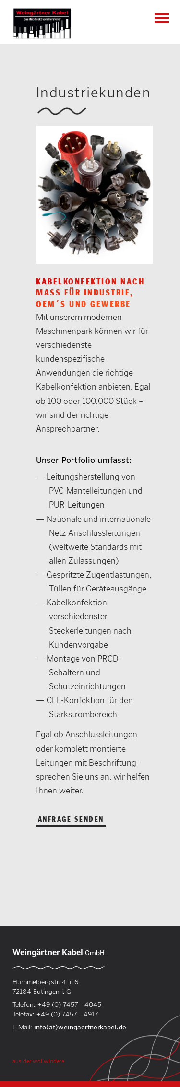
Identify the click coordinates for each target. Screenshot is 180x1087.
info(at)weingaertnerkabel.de (80, 1027)
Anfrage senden (71, 819)
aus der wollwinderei (39, 1060)
